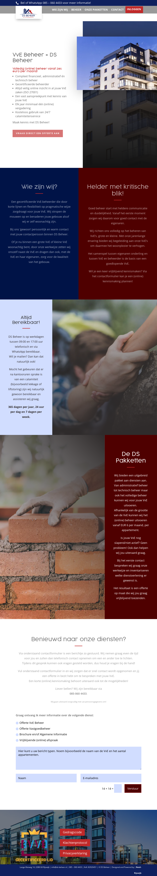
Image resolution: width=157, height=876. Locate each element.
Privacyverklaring (75, 853)
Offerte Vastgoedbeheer (33, 728)
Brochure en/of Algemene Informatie (41, 734)
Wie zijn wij (60, 10)
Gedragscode (72, 832)
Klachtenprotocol (75, 843)
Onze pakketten (96, 10)
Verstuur (132, 788)
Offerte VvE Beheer (30, 723)
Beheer (76, 10)
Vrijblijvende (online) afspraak (37, 740)
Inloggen (134, 9)
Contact (117, 10)
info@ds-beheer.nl (59, 867)
